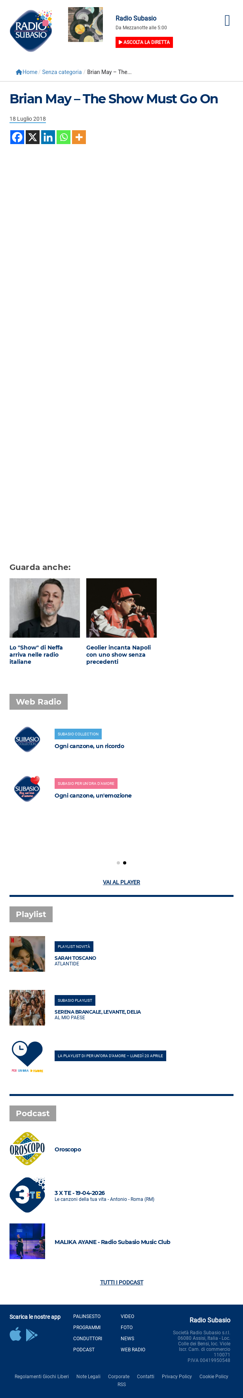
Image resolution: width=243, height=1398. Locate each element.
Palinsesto (87, 1316)
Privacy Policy (177, 1376)
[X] (33, 137)
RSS (122, 1384)
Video (127, 1316)
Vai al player (121, 882)
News (127, 1338)
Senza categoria (62, 72)
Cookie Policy (213, 1376)
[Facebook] (17, 137)
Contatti (145, 1376)
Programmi (87, 1327)
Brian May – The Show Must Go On (113, 98)
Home (27, 72)
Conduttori (87, 1338)
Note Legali (88, 1376)
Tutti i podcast (121, 1282)
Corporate (118, 1376)
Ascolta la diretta (144, 42)
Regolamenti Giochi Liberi (42, 1376)
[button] (118, 862)
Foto (127, 1327)
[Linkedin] (48, 137)
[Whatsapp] (63, 137)
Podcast (84, 1349)
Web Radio (133, 1349)
